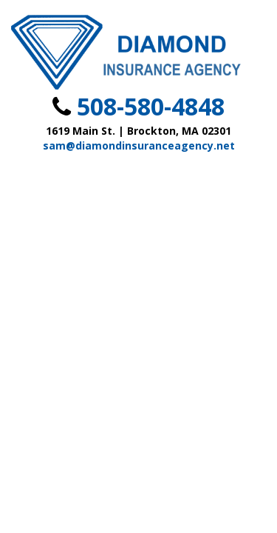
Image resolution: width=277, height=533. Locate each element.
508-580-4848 (151, 106)
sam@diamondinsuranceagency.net (139, 145)
